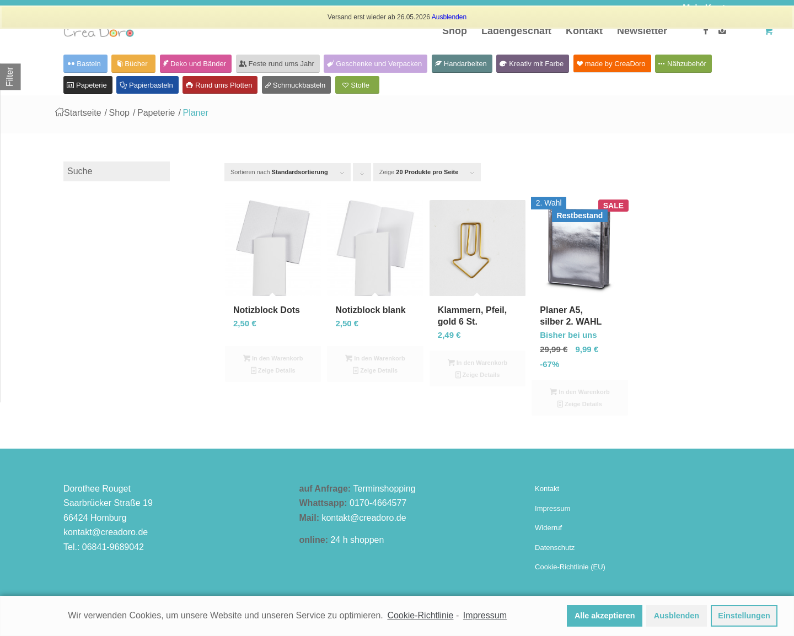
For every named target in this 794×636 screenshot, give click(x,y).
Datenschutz (555, 547)
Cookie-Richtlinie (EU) (570, 567)
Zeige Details (273, 370)
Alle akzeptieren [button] (605, 615)
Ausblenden (449, 17)
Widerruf (548, 528)
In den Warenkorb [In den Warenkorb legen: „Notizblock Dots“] (273, 358)
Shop (119, 113)
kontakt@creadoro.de (105, 532)
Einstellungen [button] (744, 615)
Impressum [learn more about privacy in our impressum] (485, 615)
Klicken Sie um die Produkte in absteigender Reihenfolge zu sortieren (362, 175)
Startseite (82, 113)
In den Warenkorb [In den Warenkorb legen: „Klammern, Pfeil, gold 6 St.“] (478, 362)
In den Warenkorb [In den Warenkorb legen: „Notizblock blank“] (375, 358)
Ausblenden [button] (676, 615)
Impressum (552, 508)
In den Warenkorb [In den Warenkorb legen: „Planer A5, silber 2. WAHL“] (580, 391)
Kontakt (547, 488)
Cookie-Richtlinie (420, 615)
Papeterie (156, 113)
